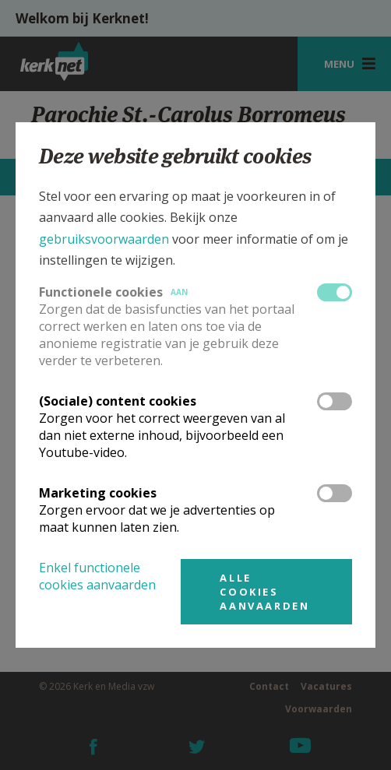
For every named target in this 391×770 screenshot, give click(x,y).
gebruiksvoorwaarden (104, 239)
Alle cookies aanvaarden (264, 592)
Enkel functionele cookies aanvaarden (97, 576)
